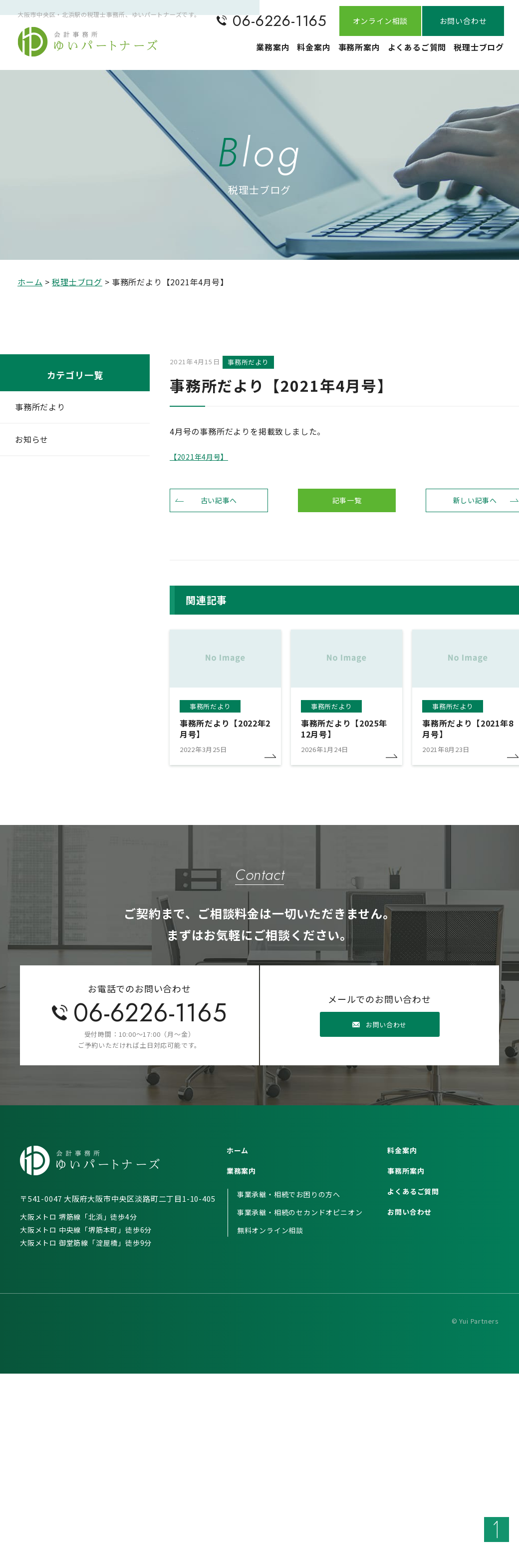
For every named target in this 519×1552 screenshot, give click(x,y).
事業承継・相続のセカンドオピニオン (300, 1221)
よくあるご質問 (404, 52)
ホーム (29, 282)
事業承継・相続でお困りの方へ (288, 1203)
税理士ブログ (474, 52)
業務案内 (231, 52)
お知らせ (31, 439)
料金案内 (281, 52)
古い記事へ (219, 505)
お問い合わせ (409, 1221)
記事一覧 (346, 505)
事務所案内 (337, 52)
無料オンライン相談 (270, 1239)
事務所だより (40, 407)
